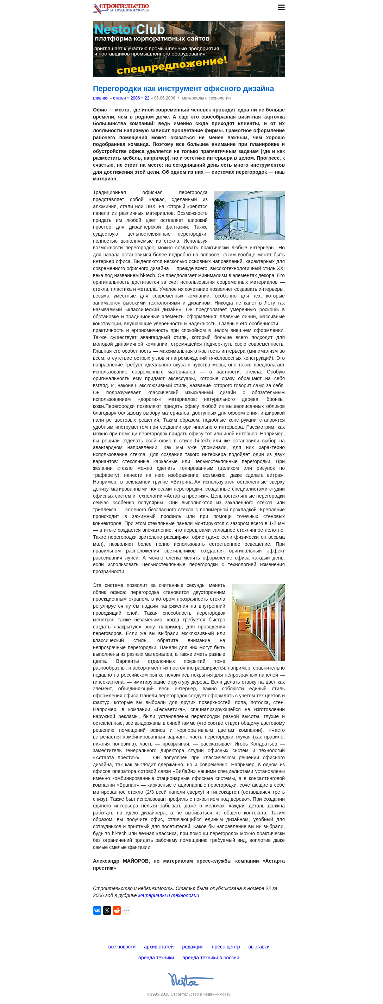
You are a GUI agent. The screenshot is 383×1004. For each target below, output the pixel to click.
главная (100, 98)
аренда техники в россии (210, 957)
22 (147, 98)
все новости (122, 946)
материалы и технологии (168, 895)
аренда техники (156, 957)
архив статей (159, 946)
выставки (259, 946)
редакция (192, 946)
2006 (135, 98)
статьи (119, 98)
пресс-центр (226, 946)
